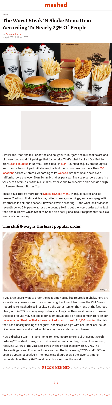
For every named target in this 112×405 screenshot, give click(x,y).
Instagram (104, 289)
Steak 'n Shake (18, 164)
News (5, 15)
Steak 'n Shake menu (56, 194)
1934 (64, 164)
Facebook (106, 103)
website (63, 173)
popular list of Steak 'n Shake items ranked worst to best (38, 320)
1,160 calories (87, 320)
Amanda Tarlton (14, 34)
